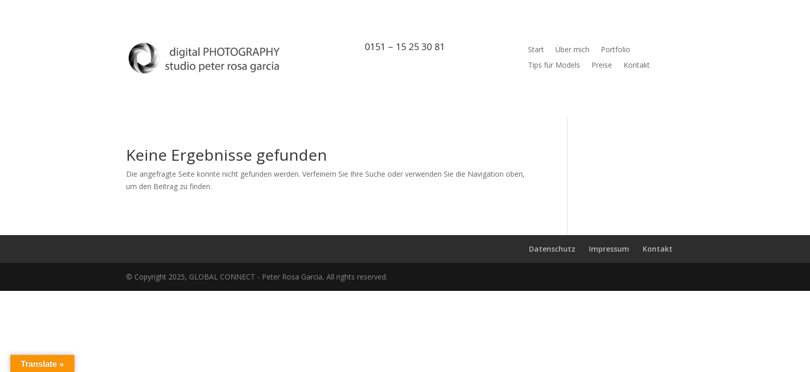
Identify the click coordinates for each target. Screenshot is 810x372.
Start (536, 50)
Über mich (572, 50)
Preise (601, 65)
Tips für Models (554, 65)
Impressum (609, 249)
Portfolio (615, 50)
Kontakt (637, 65)
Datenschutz (552, 249)
